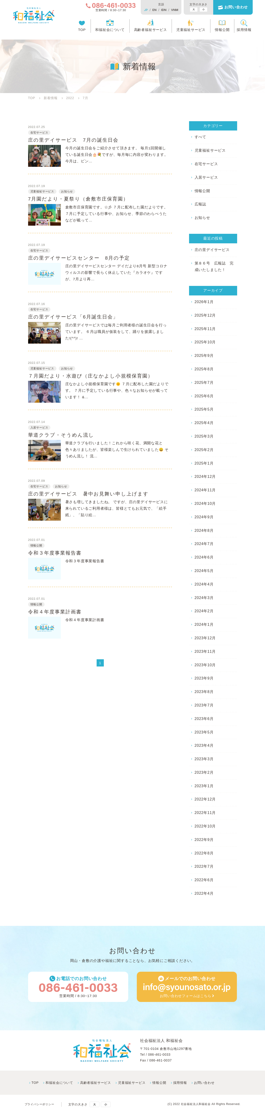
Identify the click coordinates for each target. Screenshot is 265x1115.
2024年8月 (204, 530)
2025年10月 (205, 342)
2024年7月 (204, 544)
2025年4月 (204, 423)
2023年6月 (204, 719)
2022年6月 (204, 880)
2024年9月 (204, 517)
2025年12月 (205, 315)
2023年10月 (205, 665)
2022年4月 (204, 893)
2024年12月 (205, 477)
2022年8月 (204, 853)
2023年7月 (204, 705)
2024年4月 (204, 584)
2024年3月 (204, 598)
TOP (78, 31)
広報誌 (200, 204)
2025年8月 (204, 369)
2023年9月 (204, 678)
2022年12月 (205, 799)
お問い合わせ (232, 8)
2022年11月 (205, 813)
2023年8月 (204, 692)
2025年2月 (204, 450)
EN (151, 10)
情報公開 (218, 31)
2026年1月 (204, 302)
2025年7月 (204, 383)
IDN (160, 10)
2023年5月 (204, 732)
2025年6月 (204, 396)
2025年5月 (204, 409)
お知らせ (202, 218)
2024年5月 (204, 571)
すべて (200, 137)
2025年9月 (204, 356)
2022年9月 (204, 840)
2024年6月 (204, 557)
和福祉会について (106, 31)
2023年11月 (205, 651)
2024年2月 (204, 611)
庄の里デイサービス (212, 250)
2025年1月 (204, 463)
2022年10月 (205, 826)
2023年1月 (204, 786)
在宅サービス (206, 164)
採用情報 (240, 31)
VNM (171, 10)
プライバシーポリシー (41, 1105)
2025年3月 (204, 436)
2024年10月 (205, 504)
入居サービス (206, 177)
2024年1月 (204, 624)
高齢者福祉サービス (146, 31)
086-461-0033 (159, 1055)
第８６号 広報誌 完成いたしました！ (214, 266)
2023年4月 (204, 745)
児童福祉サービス (187, 31)
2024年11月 (205, 490)
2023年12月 (205, 638)
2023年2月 (204, 772)
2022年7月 (204, 866)
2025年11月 (205, 329)
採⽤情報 (180, 1083)
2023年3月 (204, 759)
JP (142, 10)
